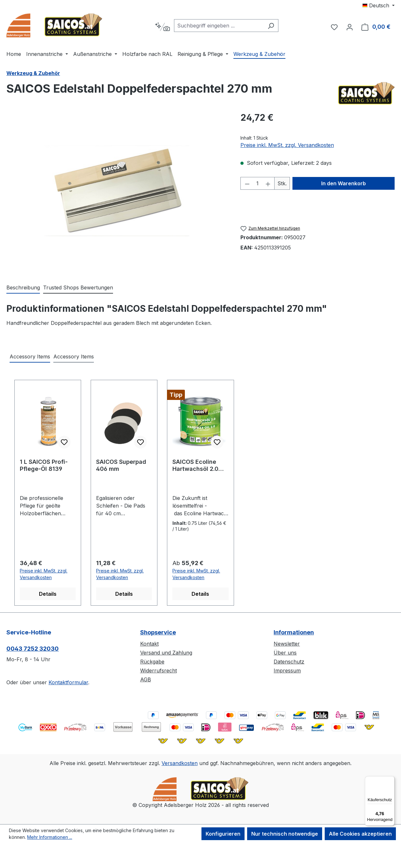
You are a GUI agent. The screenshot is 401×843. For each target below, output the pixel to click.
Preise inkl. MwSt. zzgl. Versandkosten (287, 145)
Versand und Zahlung (166, 652)
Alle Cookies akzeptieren (360, 834)
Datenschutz (289, 661)
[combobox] (219, 25)
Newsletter (287, 643)
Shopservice (158, 632)
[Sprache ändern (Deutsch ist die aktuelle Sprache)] (378, 5)
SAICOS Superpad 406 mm (121, 465)
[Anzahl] (257, 183)
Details (48, 594)
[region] (117, 191)
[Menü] (391, 780)
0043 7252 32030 (32, 648)
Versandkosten (180, 763)
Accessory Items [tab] (30, 356)
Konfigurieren (223, 834)
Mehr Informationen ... (49, 837)
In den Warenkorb (343, 183)
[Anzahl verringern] (247, 183)
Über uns (285, 652)
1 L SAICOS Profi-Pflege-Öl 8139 (44, 465)
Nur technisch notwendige (284, 834)
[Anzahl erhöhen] (268, 183)
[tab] (23, 288)
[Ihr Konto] (349, 26)
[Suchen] (270, 25)
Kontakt (149, 643)
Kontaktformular (68, 682)
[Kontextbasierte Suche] (162, 26)
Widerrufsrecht (158, 670)
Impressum (287, 670)
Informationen (294, 632)
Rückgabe (152, 661)
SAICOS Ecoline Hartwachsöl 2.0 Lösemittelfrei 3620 (200, 465)
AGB (145, 679)
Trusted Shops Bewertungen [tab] (78, 287)
